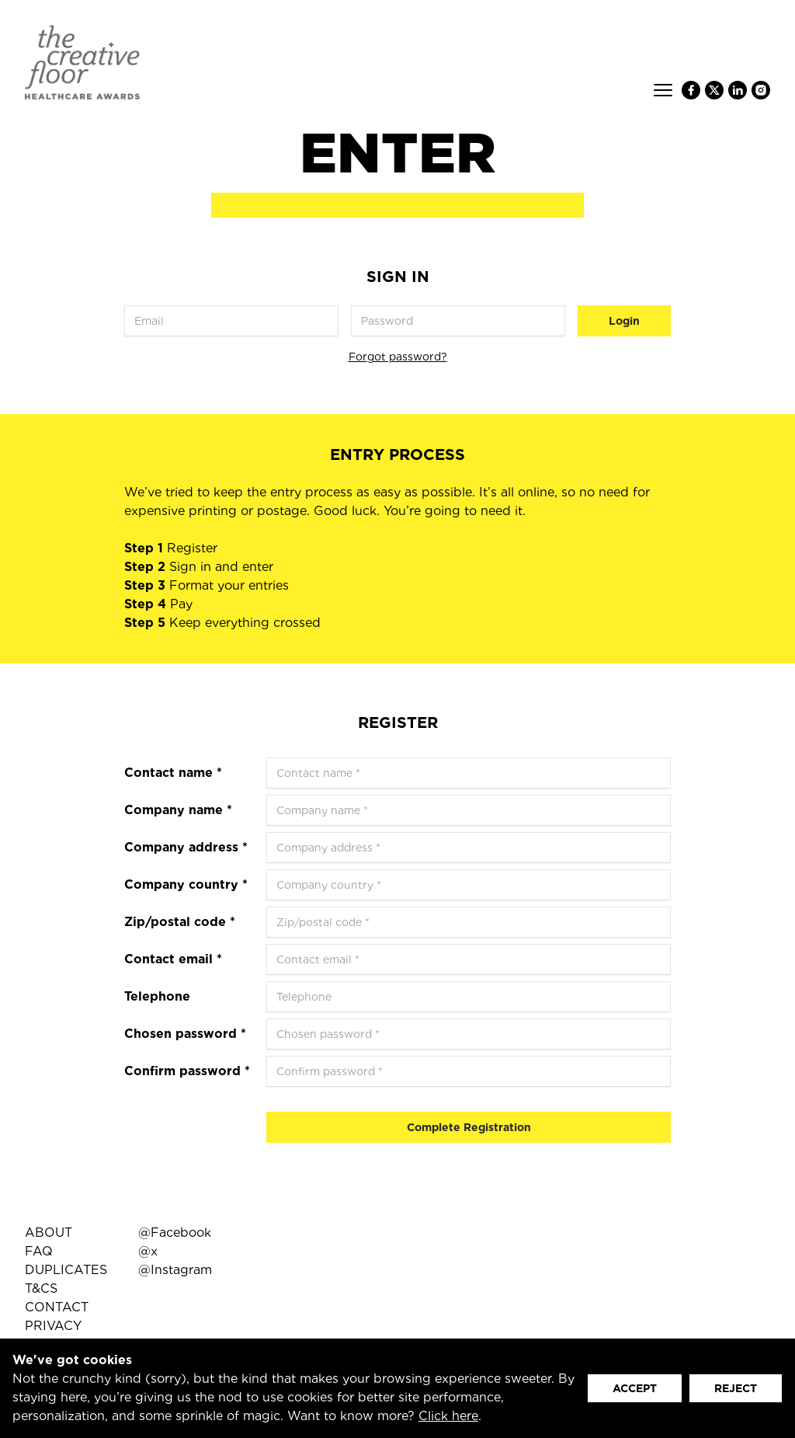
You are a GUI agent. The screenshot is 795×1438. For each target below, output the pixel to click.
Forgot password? (398, 356)
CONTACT (57, 1307)
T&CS (41, 1288)
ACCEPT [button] (635, 1388)
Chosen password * (185, 1033)
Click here (448, 1415)
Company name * (178, 810)
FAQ (39, 1251)
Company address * (186, 847)
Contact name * (173, 772)
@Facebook (174, 1232)
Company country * (186, 884)
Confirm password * (187, 1071)
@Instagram (175, 1269)
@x (148, 1251)
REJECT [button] (735, 1388)
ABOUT (48, 1232)
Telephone (157, 996)
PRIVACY (53, 1325)
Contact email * (173, 959)
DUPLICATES (66, 1269)
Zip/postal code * (179, 921)
